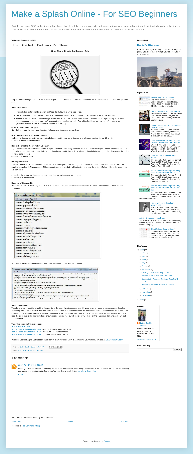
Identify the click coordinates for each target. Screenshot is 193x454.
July (144, 263)
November (146, 292)
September (146, 270)
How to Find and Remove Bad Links (30, 350)
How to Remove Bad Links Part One (26, 329)
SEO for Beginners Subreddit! (162, 97)
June (144, 259)
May (144, 256)
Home (70, 422)
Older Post (124, 422)
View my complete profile (146, 339)
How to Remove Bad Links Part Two (26, 332)
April (144, 253)
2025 (142, 300)
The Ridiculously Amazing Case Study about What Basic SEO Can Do (165, 172)
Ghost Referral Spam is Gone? (163, 229)
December (146, 295)
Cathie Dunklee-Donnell (146, 324)
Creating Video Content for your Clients (156, 273)
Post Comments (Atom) (31, 426)
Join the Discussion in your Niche (152, 218)
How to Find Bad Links (20, 326)
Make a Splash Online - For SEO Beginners (94, 14)
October (145, 289)
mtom (20, 365)
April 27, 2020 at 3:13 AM (33, 365)
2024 (142, 250)
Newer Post (16, 422)
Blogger (107, 441)
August (145, 266)
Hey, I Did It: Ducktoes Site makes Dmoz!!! (158, 285)
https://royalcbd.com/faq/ (87, 371)
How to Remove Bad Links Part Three (27, 334)
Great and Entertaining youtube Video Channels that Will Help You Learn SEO (166, 141)
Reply (20, 375)
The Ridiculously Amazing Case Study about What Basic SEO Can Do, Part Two (165, 188)
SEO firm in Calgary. (114, 340)
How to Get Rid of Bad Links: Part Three (157, 276)
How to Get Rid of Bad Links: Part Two (165, 111)
